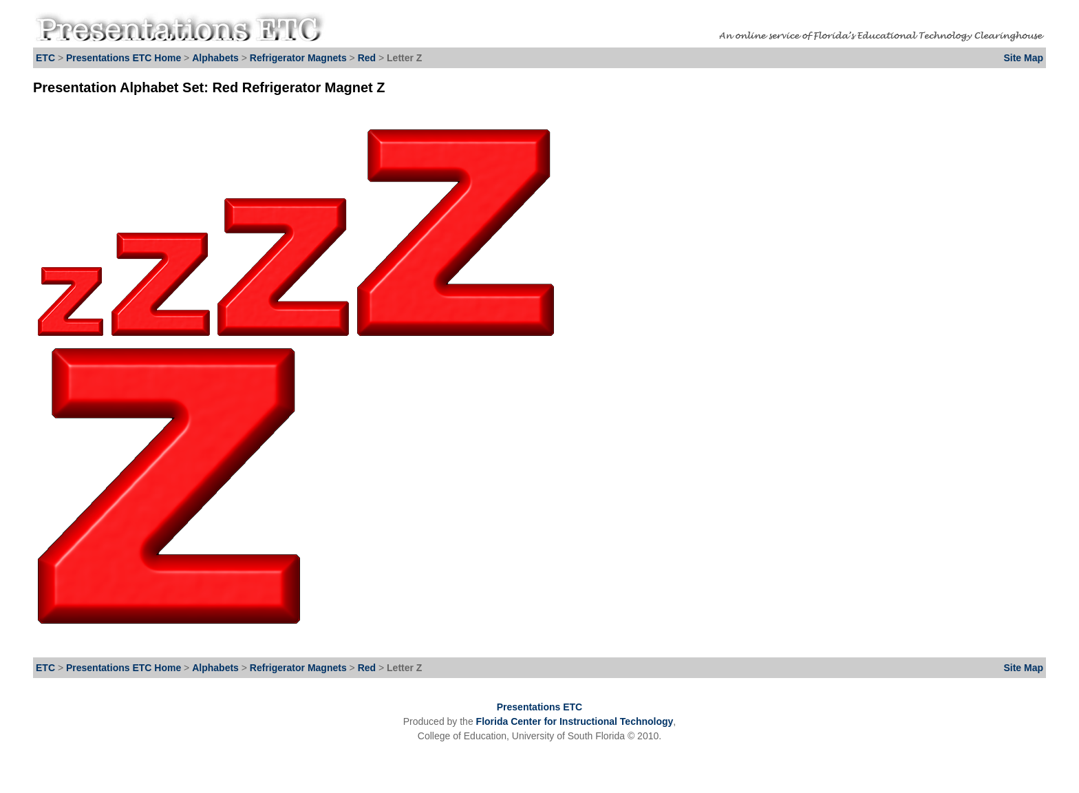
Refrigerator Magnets (298, 57)
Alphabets (215, 57)
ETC (45, 57)
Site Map (1023, 57)
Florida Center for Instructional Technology (575, 721)
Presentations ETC (539, 706)
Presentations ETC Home (123, 57)
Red (368, 57)
